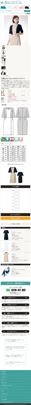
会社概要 (3, 371)
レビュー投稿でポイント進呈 (15, 360)
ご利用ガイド (4, 377)
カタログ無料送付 (15, 338)
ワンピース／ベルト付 (16, 233)
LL (12, 203)
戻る (27, 13)
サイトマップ (4, 396)
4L (12, 209)
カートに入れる (15, 218)
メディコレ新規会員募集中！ (15, 344)
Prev (2, 121)
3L (12, 206)
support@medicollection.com (7, 402)
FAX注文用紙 (4, 399)
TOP (12, 13)
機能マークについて (6, 143)
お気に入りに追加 (15, 223)
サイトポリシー (4, 388)
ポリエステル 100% (12, 99)
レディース (23, 91)
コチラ (12, 349)
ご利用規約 (3, 374)
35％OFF (23, 95)
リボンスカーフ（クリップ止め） (19, 269)
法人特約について (5, 393)
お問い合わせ (4, 382)
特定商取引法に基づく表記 (6, 385)
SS (12, 190)
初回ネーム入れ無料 (15, 353)
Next (28, 121)
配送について (4, 379)
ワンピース (16, 13)
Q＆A (2, 391)
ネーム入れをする (15, 214)
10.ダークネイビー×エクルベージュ (15, 184)
